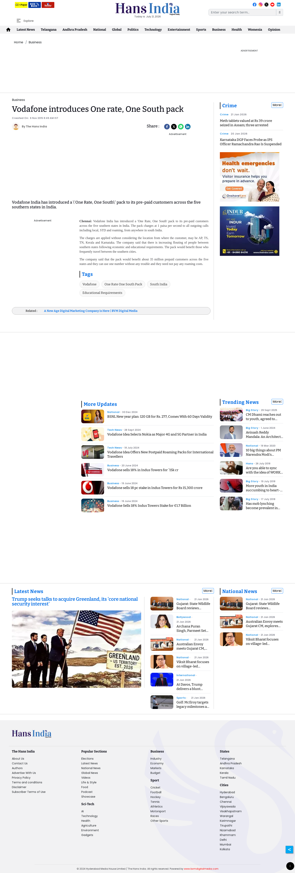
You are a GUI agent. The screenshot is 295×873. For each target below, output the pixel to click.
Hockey (155, 797)
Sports (201, 29)
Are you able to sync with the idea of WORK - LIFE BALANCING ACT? (264, 472)
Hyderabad (227, 792)
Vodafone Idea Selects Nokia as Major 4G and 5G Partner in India (157, 434)
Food (84, 787)
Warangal (226, 816)
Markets (155, 768)
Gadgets (87, 835)
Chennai (226, 801)
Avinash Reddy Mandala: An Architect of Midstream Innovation (263, 439)
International (185, 675)
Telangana (49, 29)
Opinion (274, 29)
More (277, 105)
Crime (229, 105)
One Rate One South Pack (123, 284)
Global (117, 29)
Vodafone (89, 284)
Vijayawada (228, 806)
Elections (87, 758)
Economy (157, 763)
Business (219, 29)
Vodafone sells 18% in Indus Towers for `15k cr (142, 470)
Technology (153, 29)
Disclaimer (19, 787)
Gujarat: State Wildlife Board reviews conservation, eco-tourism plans (193, 610)
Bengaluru (227, 797)
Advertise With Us (24, 772)
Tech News (114, 430)
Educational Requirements (102, 293)
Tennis (155, 801)
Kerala (224, 772)
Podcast (87, 791)
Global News (89, 772)
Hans (249, 463)
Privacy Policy (21, 777)
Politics (133, 29)
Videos (85, 777)
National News (239, 591)
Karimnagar (228, 820)
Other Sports (159, 820)
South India (158, 284)
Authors (17, 768)
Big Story (252, 410)
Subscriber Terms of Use (29, 791)
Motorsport (158, 811)
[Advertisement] (113, 58)
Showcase (88, 796)
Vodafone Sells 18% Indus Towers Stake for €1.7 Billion (149, 506)
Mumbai (225, 844)
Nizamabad (228, 830)
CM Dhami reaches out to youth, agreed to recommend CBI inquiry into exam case (263, 421)
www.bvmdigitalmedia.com (201, 868)
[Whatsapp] (181, 127)
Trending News (240, 402)
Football (155, 792)
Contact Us (20, 763)
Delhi (223, 839)
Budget (155, 772)
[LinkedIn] (188, 127)
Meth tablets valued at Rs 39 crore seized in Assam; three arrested (246, 123)
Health (237, 29)
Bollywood (183, 617)
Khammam (228, 835)
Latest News (26, 29)
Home (18, 42)
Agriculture (88, 825)
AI (82, 811)
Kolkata (225, 849)
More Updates (100, 404)
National (99, 29)
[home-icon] (8, 30)
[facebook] (167, 127)
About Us (18, 758)
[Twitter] (174, 127)
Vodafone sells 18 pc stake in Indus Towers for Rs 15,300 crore (154, 488)
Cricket (155, 787)
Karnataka (227, 768)
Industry (156, 758)
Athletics (156, 806)
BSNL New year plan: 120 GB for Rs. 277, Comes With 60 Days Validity (159, 417)
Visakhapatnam (231, 811)
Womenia (255, 29)
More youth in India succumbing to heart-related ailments (263, 490)
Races (154, 816)
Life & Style (89, 782)
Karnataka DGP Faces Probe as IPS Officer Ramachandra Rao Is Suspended (251, 142)
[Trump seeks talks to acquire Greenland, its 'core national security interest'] (76, 602)
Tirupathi (226, 825)
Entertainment (179, 29)
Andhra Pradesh (74, 29)
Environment (90, 830)
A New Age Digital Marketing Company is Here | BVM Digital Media (90, 311)
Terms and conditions (27, 782)
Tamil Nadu (228, 777)
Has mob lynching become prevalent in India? (262, 508)
